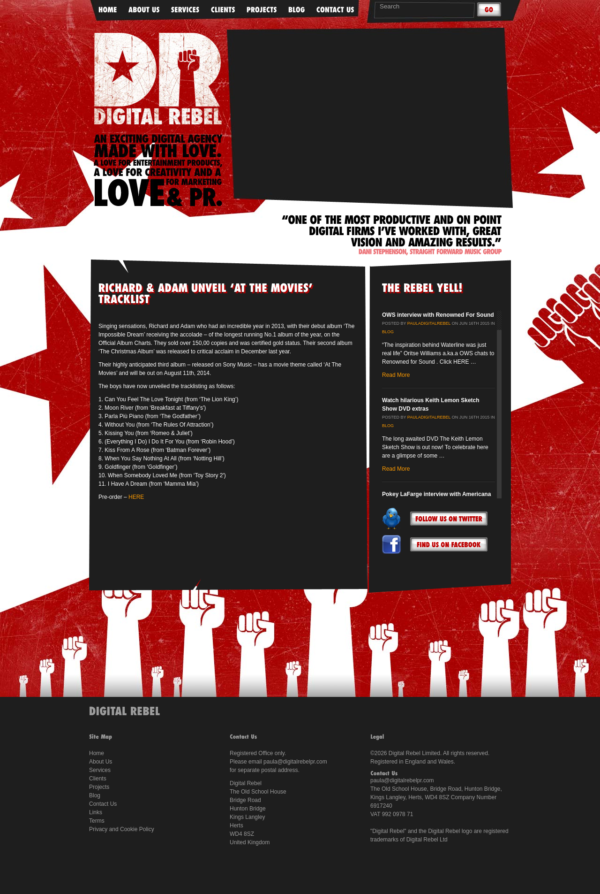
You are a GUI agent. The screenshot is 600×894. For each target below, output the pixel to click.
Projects (99, 787)
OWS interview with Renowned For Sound (438, 315)
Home (96, 753)
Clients (97, 778)
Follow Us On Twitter (449, 519)
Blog (388, 331)
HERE (136, 497)
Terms (97, 821)
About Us (100, 761)
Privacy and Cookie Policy (121, 829)
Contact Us (103, 804)
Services (100, 770)
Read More (396, 375)
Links (95, 812)
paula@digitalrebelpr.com (295, 761)
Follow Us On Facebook (449, 544)
